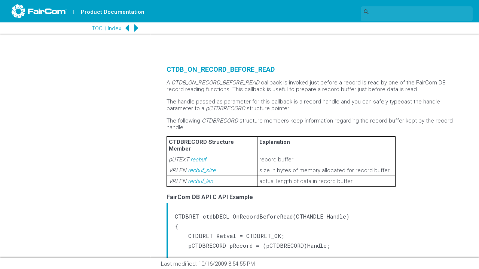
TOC (97, 28)
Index (114, 28)
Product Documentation (112, 12)
